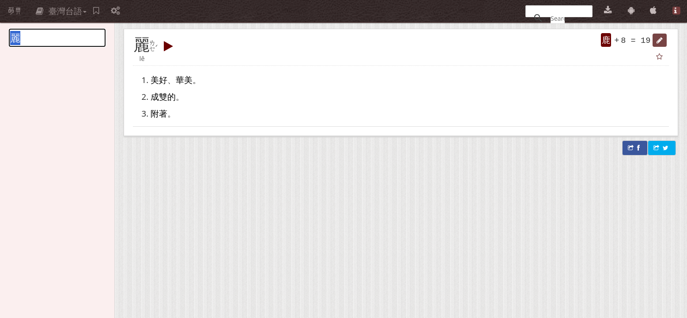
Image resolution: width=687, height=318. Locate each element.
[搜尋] (558, 18)
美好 (159, 79)
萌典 (15, 11)
